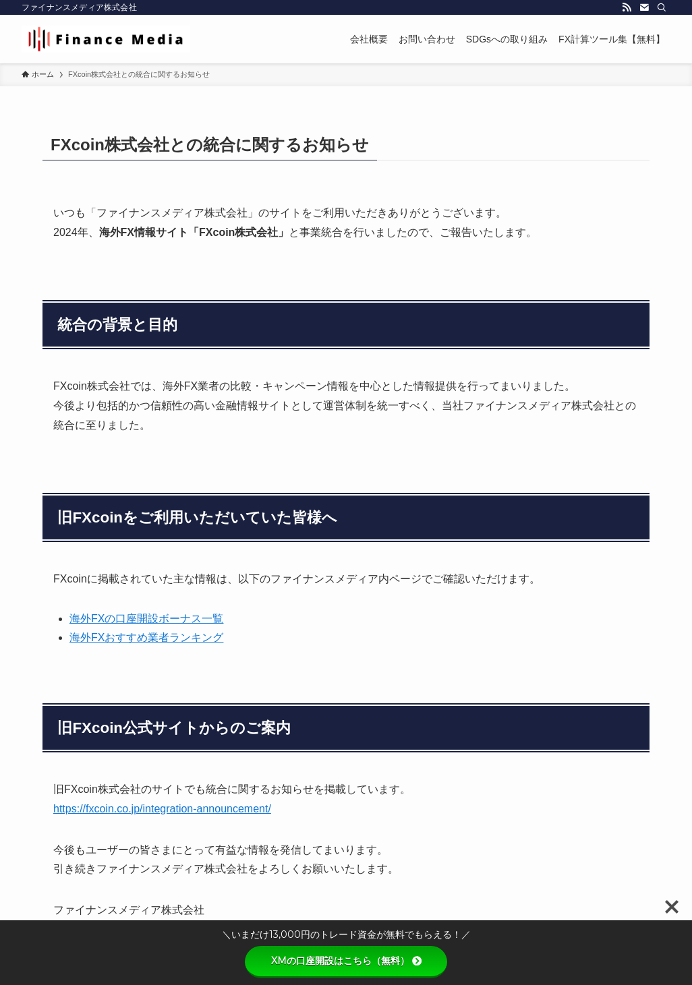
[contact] (644, 7)
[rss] (626, 7)
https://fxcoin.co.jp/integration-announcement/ (162, 808)
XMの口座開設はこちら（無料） (346, 961)
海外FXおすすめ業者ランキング (146, 637)
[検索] (661, 7)
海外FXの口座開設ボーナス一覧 (146, 618)
